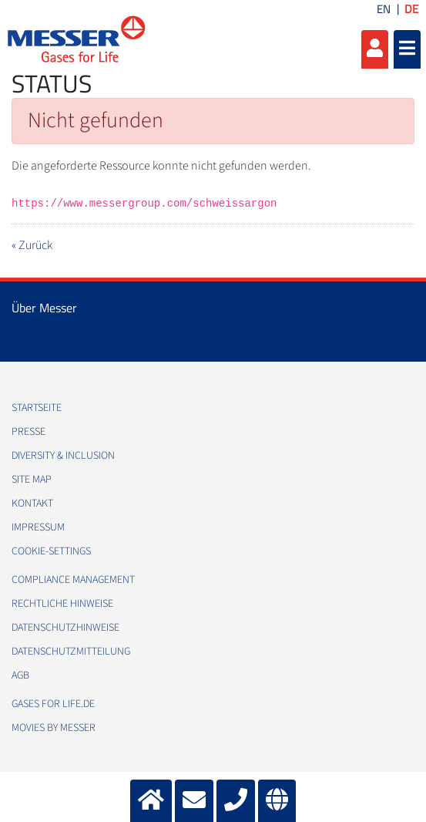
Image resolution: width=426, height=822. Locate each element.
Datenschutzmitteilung (71, 651)
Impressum (38, 527)
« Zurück (32, 245)
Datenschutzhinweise (65, 627)
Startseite (37, 408)
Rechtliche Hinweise (62, 603)
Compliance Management (73, 580)
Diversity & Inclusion (63, 455)
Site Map (32, 479)
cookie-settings (51, 551)
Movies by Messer (54, 728)
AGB (20, 675)
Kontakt (32, 503)
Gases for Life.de (53, 704)
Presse (28, 432)
